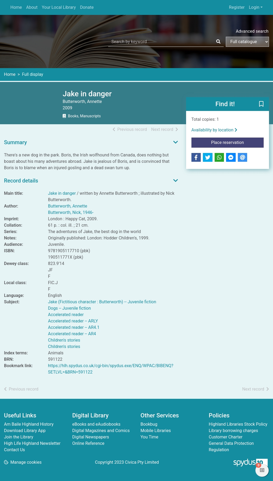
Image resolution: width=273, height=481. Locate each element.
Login (254, 7)
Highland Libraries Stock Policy (238, 424)
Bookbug (148, 424)
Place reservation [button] (237, 142)
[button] (261, 104)
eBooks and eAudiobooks (96, 424)
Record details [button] (21, 180)
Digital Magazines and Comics (101, 430)
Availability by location (214, 129)
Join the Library (18, 436)
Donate (87, 7)
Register (237, 7)
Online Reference (88, 443)
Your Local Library (59, 7)
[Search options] (247, 42)
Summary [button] (15, 142)
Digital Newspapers (90, 436)
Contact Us (14, 449)
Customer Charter (225, 436)
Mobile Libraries (155, 430)
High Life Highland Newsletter (32, 443)
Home (16, 7)
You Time (149, 436)
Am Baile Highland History (29, 424)
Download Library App (25, 430)
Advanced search (252, 31)
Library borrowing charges (233, 430)
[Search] (218, 42)
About (32, 7)
